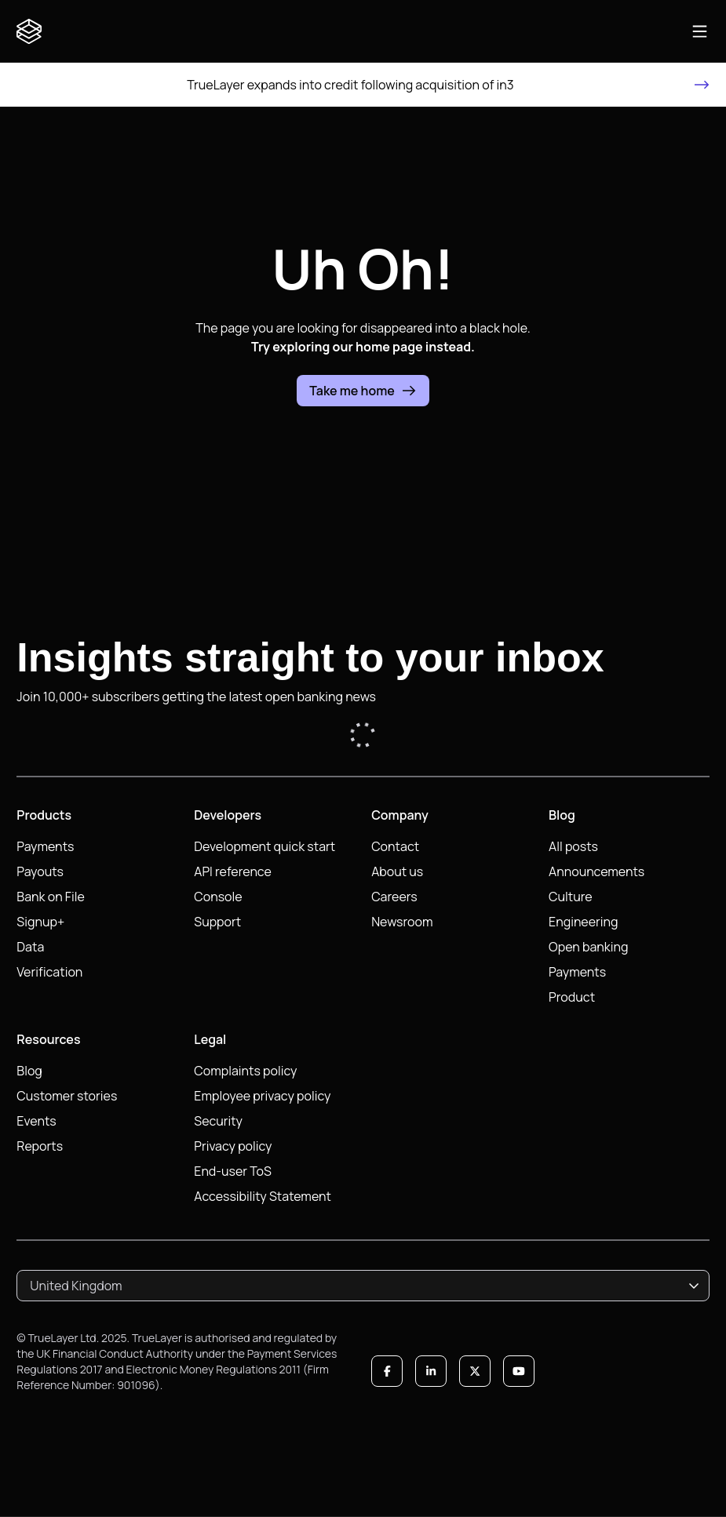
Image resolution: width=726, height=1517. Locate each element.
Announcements (596, 871)
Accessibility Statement (262, 1196)
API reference (233, 871)
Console (218, 896)
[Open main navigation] (700, 31)
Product (572, 997)
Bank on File (50, 896)
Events (36, 1121)
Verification (49, 971)
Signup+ (40, 921)
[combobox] (362, 1285)
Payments (45, 846)
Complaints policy (245, 1070)
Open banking (588, 946)
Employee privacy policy (262, 1095)
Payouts (40, 871)
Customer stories (66, 1095)
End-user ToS (233, 1171)
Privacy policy (233, 1146)
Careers (394, 896)
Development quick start (264, 846)
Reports (39, 1146)
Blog (29, 1070)
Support (217, 921)
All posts (573, 846)
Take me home (363, 390)
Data (30, 946)
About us (397, 871)
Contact (395, 846)
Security (218, 1121)
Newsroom (401, 921)
